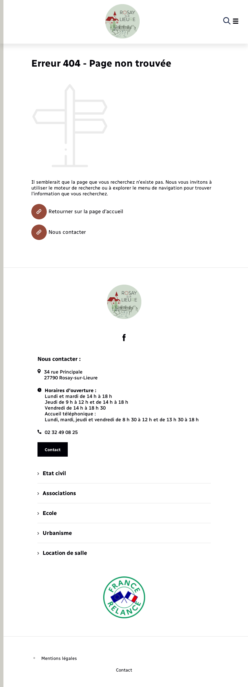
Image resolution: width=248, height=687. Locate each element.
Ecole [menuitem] (47, 513)
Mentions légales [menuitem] (59, 658)
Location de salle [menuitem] (62, 553)
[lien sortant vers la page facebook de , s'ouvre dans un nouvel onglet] (124, 338)
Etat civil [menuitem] (51, 473)
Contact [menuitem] (124, 670)
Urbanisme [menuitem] (54, 533)
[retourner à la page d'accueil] (122, 21)
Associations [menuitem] (56, 493)
